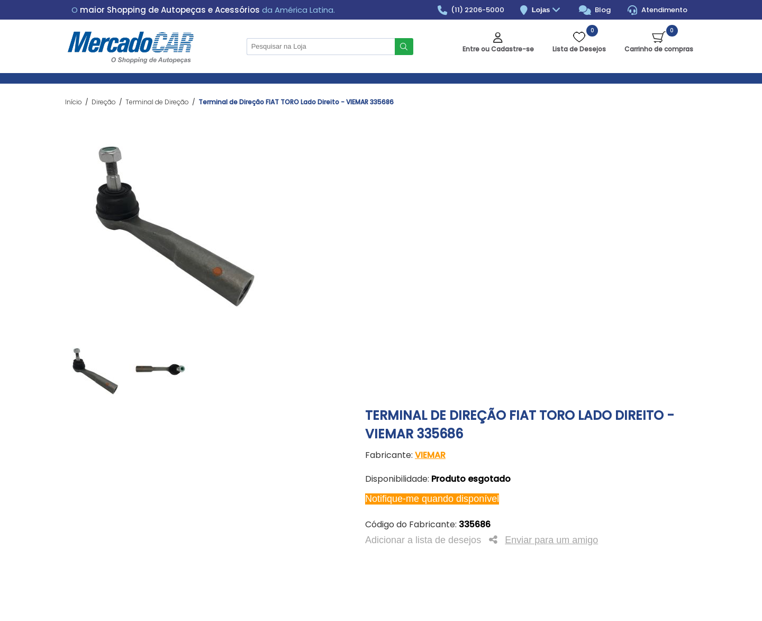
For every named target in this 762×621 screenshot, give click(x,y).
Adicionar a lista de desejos (423, 540)
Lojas (547, 10)
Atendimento (657, 10)
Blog (595, 10)
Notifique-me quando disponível (432, 498)
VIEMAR (430, 455)
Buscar (404, 46)
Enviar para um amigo (551, 540)
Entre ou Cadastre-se (498, 48)
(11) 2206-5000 (471, 10)
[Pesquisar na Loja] (321, 46)
